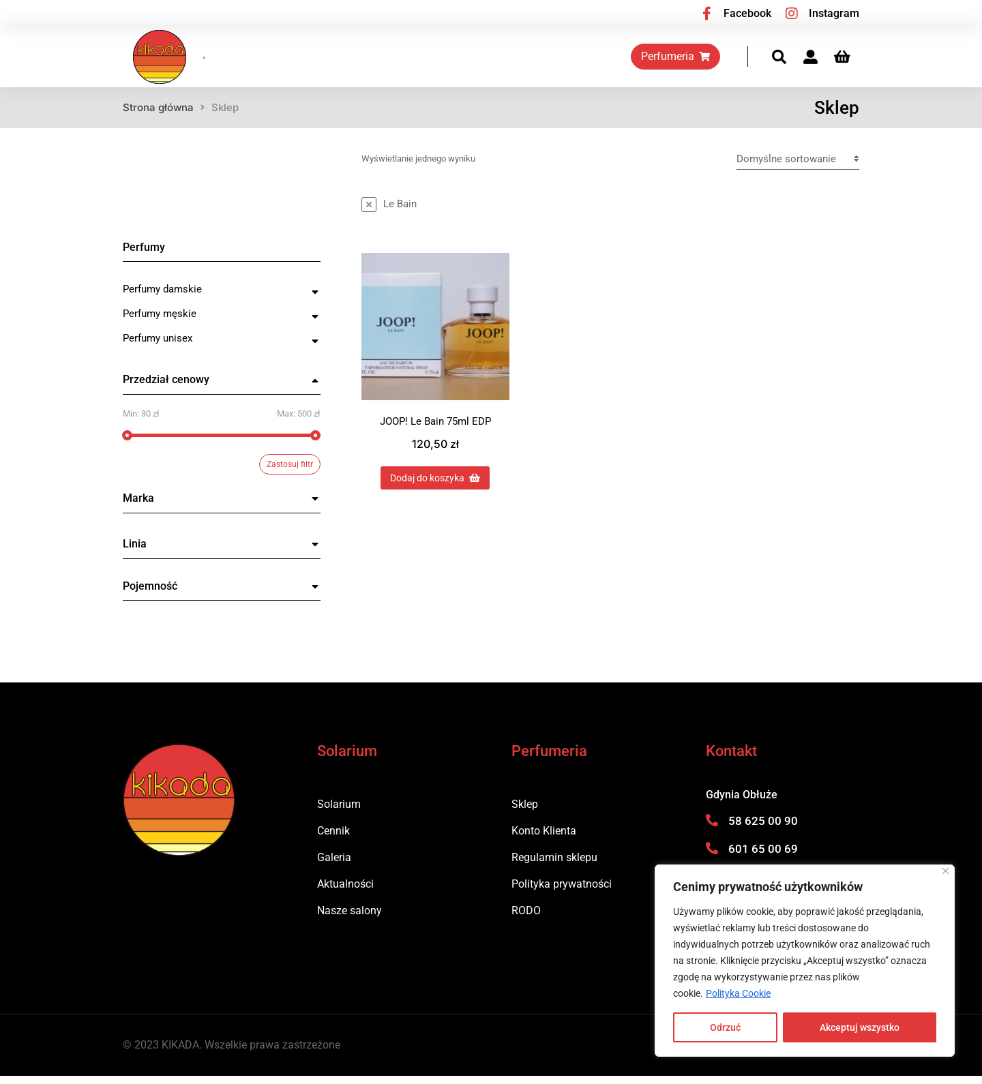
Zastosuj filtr (290, 472)
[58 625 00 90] (712, 828)
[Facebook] (706, 13)
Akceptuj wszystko (859, 1027)
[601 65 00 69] (712, 855)
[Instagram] (792, 13)
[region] (805, 960)
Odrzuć (725, 1027)
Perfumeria (685, 60)
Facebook (747, 13)
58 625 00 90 (763, 829)
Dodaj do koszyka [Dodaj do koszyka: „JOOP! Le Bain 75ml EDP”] (435, 485)
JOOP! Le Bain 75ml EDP (435, 429)
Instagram (834, 13)
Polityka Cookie (738, 993)
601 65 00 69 (763, 856)
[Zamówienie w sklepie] (797, 166)
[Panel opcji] (852, 61)
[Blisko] (945, 871)
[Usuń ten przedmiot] (389, 212)
